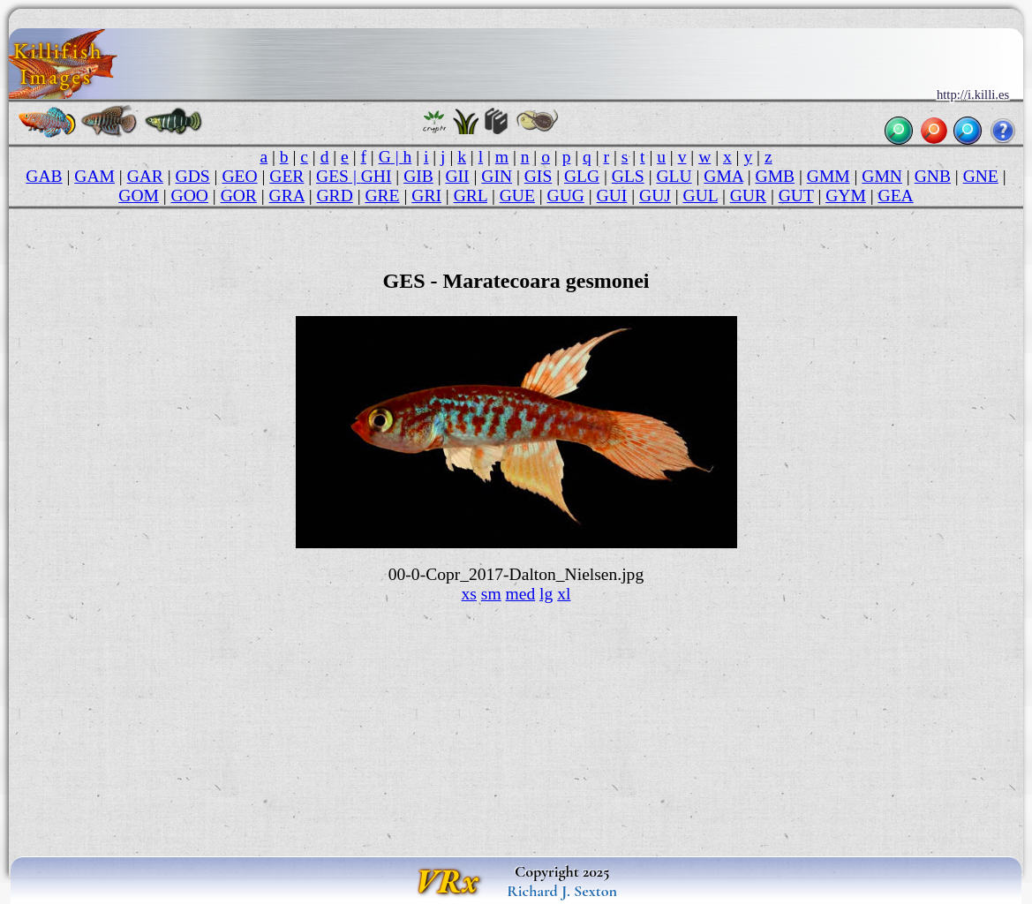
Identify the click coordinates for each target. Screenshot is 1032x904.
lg (546, 593)
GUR (748, 195)
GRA (287, 195)
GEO (239, 176)
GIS (538, 176)
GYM (845, 195)
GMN (882, 176)
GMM (828, 176)
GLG (581, 176)
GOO (189, 195)
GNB (933, 176)
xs (469, 593)
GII (457, 176)
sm (491, 593)
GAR (145, 176)
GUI (612, 195)
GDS (193, 176)
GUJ (655, 195)
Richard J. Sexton (562, 890)
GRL (470, 195)
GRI (426, 195)
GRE (382, 195)
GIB (418, 176)
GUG (565, 195)
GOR (239, 195)
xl (563, 593)
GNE (980, 176)
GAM (94, 176)
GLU (673, 176)
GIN (496, 176)
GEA (896, 195)
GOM (138, 195)
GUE (517, 195)
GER (286, 176)
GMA (723, 176)
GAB (44, 176)
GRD (335, 195)
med (521, 593)
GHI (376, 176)
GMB (775, 176)
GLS (628, 176)
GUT (796, 195)
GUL (700, 195)
